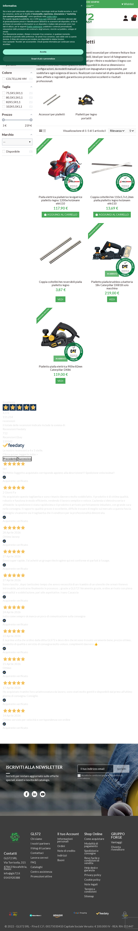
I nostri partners (40, 843)
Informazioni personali (65, 840)
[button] (81, 872)
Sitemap (89, 896)
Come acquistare (94, 838)
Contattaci (37, 852)
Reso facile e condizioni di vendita (92, 860)
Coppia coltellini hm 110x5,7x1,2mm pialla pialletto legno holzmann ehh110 (112, 200)
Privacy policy (92, 874)
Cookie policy (92, 879)
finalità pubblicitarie (34, 892)
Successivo (24, 458)
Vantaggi (116, 842)
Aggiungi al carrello (60, 214)
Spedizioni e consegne (91, 852)
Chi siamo (36, 838)
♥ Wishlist (128, 4)
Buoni (60, 860)
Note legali (91, 884)
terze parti (43, 885)
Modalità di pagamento (91, 845)
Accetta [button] (43, 918)
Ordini (61, 846)
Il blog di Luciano (41, 848)
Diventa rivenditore (118, 848)
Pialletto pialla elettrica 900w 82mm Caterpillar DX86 (60, 368)
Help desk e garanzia (91, 869)
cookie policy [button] (52, 882)
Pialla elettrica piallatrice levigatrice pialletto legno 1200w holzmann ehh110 (60, 200)
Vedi (60, 299)
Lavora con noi (39, 857)
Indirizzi (62, 855)
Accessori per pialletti (52, 114)
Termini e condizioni (90, 890)
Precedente (10, 458)
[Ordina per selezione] (117, 130)
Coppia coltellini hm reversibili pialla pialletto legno (60, 283)
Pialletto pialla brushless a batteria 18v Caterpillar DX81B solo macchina (112, 285)
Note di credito (66, 850)
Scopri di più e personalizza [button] (43, 925)
